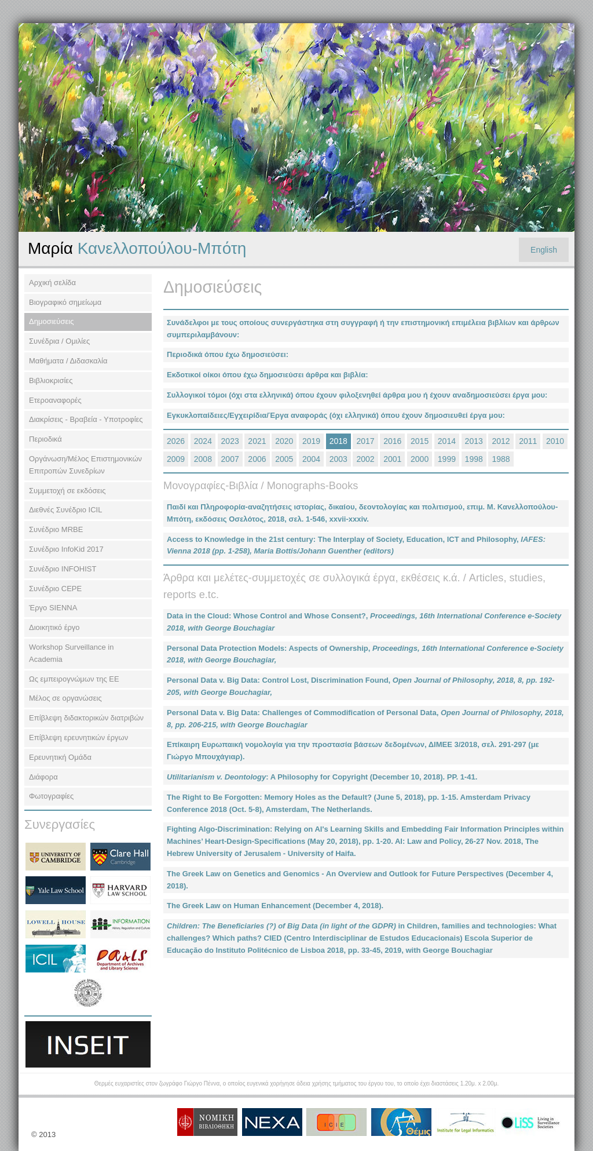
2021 (257, 441)
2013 (474, 441)
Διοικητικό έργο (54, 627)
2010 (555, 441)
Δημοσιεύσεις (51, 321)
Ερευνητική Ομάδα (60, 757)
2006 (257, 459)
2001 (392, 459)
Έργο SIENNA (53, 607)
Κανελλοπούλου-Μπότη (137, 248)
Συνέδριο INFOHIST (62, 568)
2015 (420, 441)
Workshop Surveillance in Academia (71, 653)
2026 (176, 441)
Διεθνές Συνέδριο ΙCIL (65, 509)
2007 (230, 459)
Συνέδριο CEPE (55, 588)
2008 (203, 459)
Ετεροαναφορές (55, 400)
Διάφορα (43, 777)
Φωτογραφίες (51, 796)
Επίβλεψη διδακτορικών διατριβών (86, 717)
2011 (528, 441)
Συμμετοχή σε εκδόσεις (67, 490)
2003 (338, 459)
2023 (230, 441)
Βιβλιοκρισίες (50, 380)
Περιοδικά (45, 439)
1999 (447, 459)
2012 (501, 441)
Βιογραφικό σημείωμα (65, 302)
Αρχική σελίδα (52, 282)
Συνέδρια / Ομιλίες (59, 341)
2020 (284, 441)
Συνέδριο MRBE (56, 529)
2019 (311, 441)
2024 (203, 441)
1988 (501, 459)
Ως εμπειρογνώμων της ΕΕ (74, 679)
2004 (311, 459)
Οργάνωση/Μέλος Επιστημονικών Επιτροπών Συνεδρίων (85, 464)
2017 (365, 441)
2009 (176, 459)
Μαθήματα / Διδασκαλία (68, 360)
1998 (474, 459)
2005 (284, 459)
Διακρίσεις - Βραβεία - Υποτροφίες (86, 419)
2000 (420, 459)
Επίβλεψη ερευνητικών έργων (78, 737)
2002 (365, 459)
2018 (338, 441)
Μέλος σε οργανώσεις (65, 698)
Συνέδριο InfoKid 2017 (66, 549)
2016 (392, 441)
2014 (447, 441)
